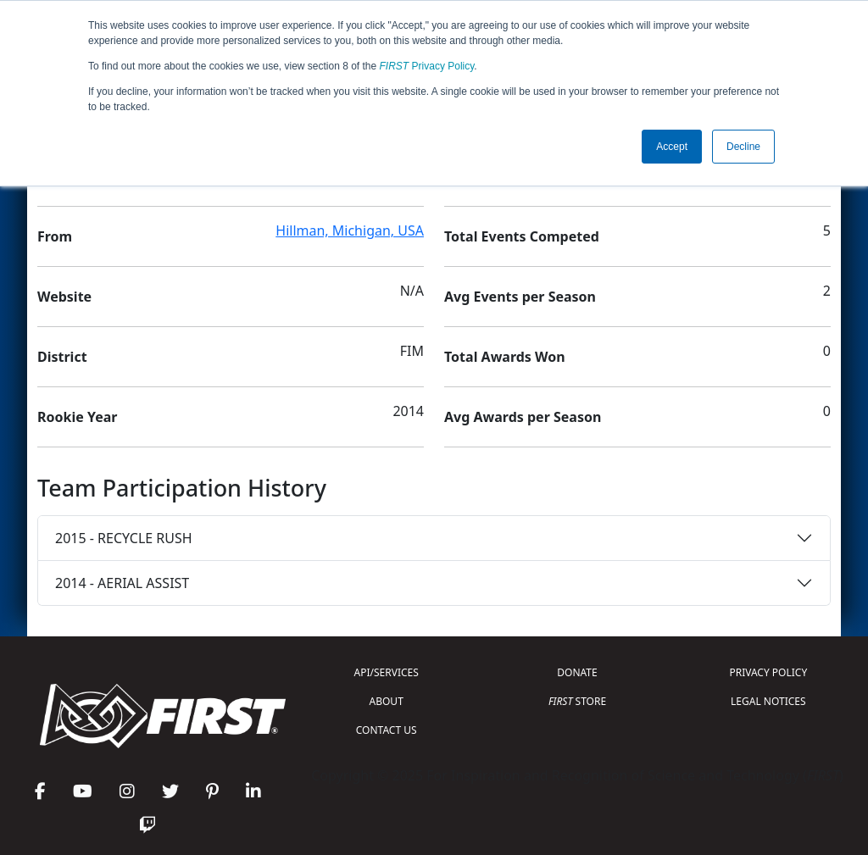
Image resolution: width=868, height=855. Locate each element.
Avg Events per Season (520, 296)
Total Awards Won (504, 356)
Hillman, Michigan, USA (349, 230)
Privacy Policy (427, 66)
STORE (577, 701)
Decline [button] (743, 147)
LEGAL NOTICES (768, 701)
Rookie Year (77, 417)
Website (64, 296)
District (62, 356)
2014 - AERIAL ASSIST (122, 583)
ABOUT (386, 701)
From (54, 236)
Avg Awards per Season (522, 417)
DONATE (577, 672)
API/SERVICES (386, 672)
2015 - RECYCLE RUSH (123, 538)
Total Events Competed (521, 236)
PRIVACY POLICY (768, 672)
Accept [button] (671, 147)
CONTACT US (386, 730)
